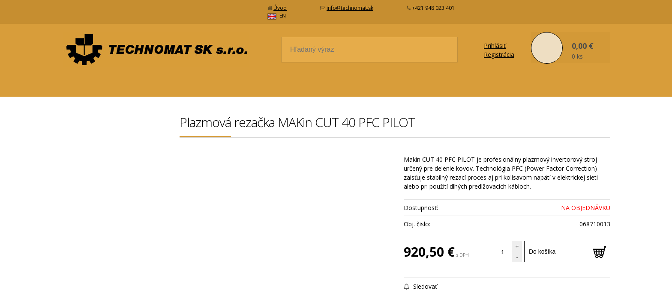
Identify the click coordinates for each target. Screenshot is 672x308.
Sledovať (420, 279)
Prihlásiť (495, 38)
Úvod (280, 8)
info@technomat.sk (350, 8)
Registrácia (499, 47)
